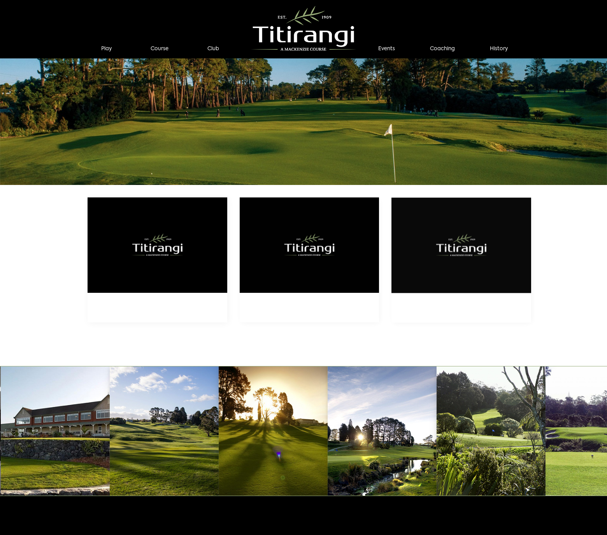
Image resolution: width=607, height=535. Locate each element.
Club (213, 48)
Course (159, 48)
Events (386, 48)
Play (106, 48)
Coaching (442, 48)
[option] (303, 121)
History (499, 48)
